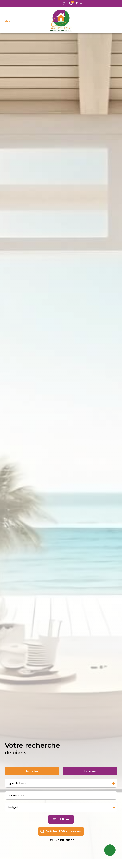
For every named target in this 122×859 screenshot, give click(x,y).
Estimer (90, 776)
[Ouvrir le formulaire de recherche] (61, 824)
